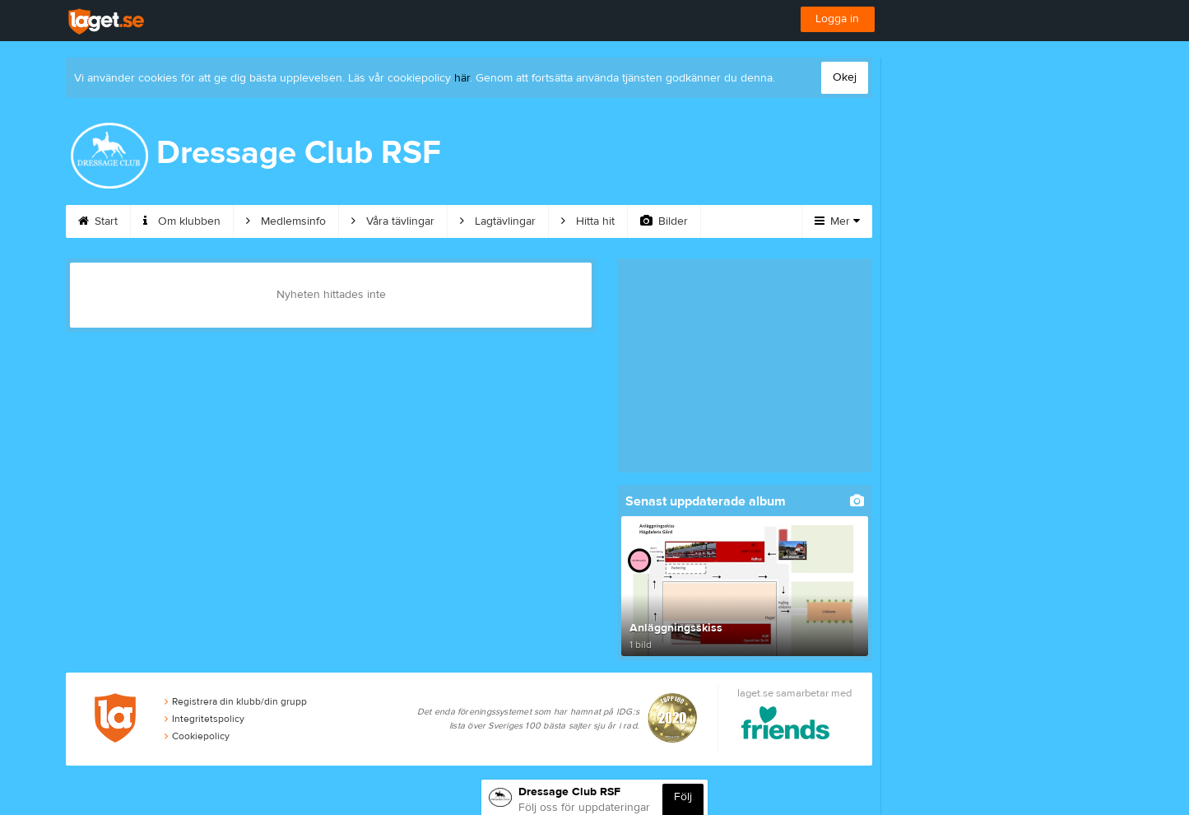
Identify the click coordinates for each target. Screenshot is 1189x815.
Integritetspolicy (204, 718)
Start (98, 221)
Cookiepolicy (197, 736)
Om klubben (182, 221)
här (462, 78)
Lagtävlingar (498, 221)
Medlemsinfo (286, 221)
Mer (837, 221)
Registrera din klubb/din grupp (236, 701)
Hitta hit (588, 221)
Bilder (664, 221)
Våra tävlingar (392, 221)
